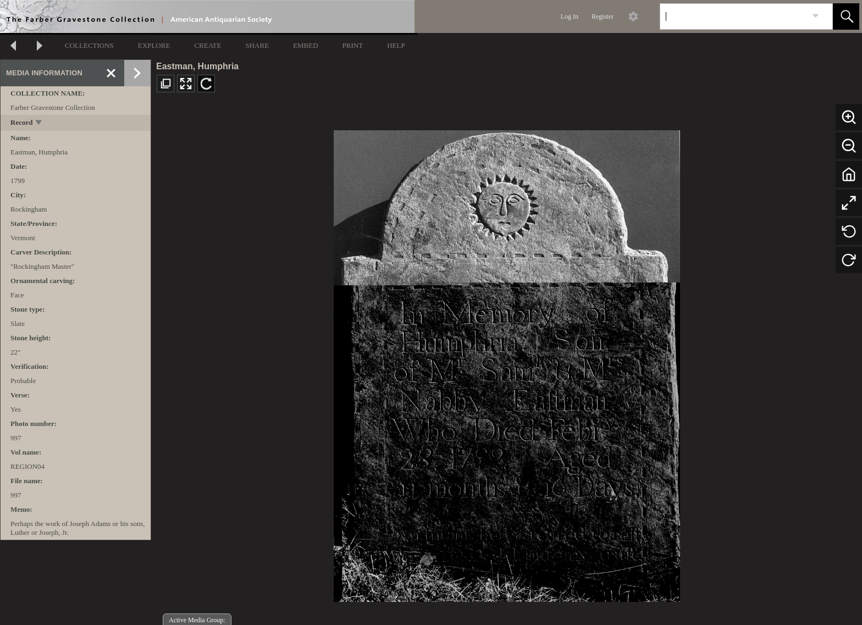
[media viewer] (506, 363)
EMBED (305, 45)
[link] (815, 16)
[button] (846, 16)
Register (603, 16)
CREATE (207, 45)
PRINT (352, 45)
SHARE (257, 45)
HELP (396, 45)
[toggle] (39, 123)
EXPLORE (154, 45)
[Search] (733, 16)
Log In (569, 16)
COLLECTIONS (89, 45)
